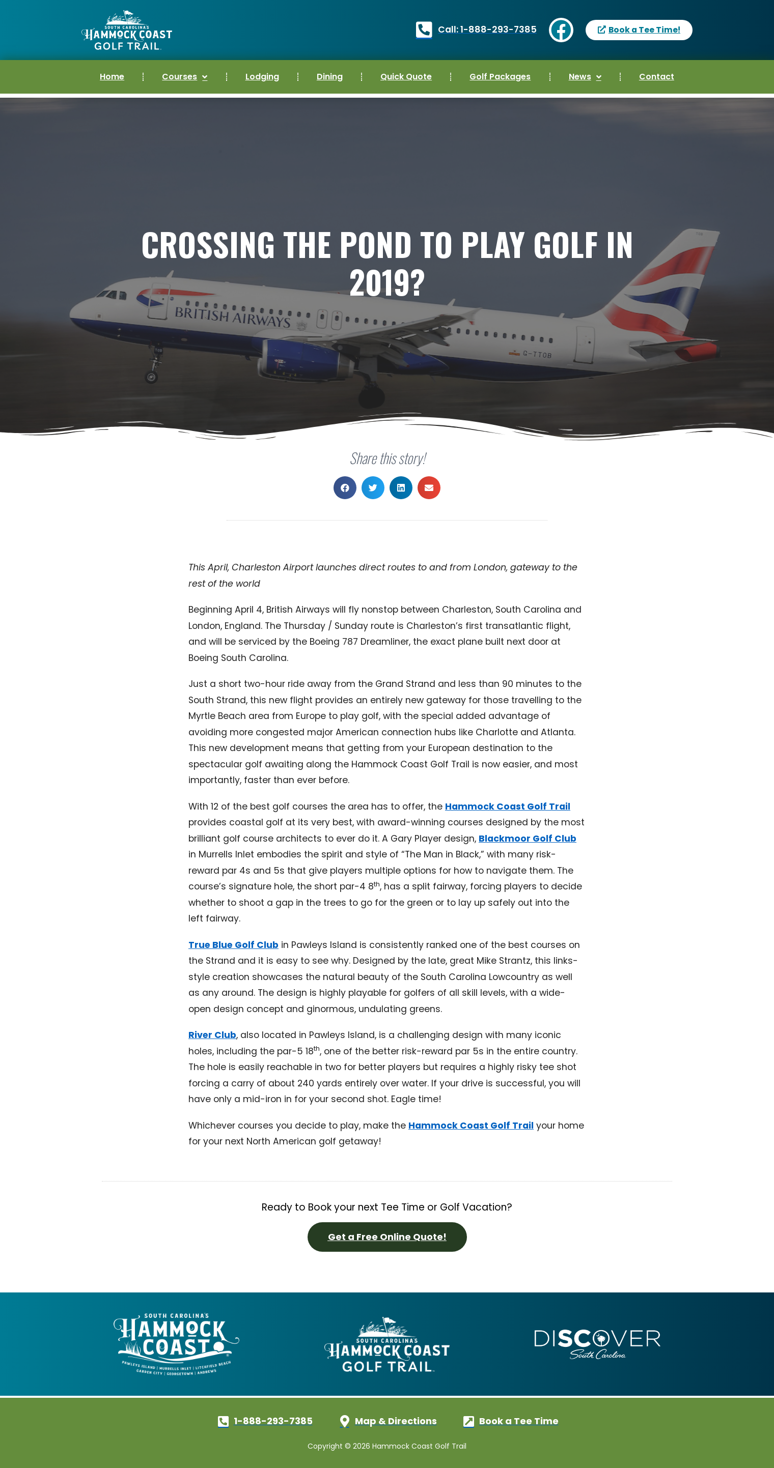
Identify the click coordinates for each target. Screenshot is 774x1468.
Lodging (262, 76)
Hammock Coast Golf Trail (507, 806)
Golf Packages (500, 76)
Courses (184, 77)
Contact (656, 76)
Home (112, 76)
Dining (330, 76)
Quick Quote (406, 76)
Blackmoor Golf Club (527, 838)
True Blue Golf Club (233, 945)
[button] (345, 487)
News (585, 77)
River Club (212, 1035)
